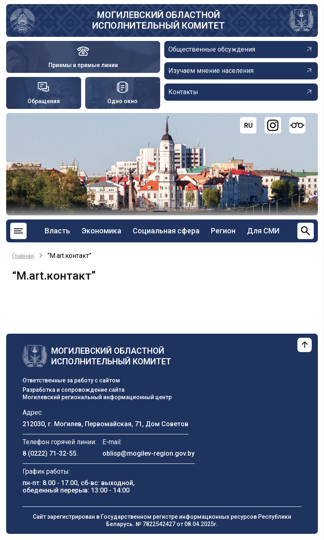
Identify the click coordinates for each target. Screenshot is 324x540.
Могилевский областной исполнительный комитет (158, 20)
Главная (23, 256)
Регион (223, 230)
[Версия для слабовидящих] (297, 125)
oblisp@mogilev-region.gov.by (148, 453)
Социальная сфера (166, 230)
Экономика (101, 230)
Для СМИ (263, 230)
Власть (57, 230)
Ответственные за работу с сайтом (71, 380)
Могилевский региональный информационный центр (97, 397)
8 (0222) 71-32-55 (49, 453)
